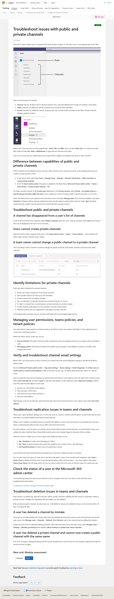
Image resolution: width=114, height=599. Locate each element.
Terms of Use (74, 595)
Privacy (44, 595)
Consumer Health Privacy (58, 595)
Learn (5, 13)
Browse (20, 13)
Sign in (109, 3)
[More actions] (110, 12)
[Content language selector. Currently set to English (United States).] (11, 590)
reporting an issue (75, 568)
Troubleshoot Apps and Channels (58, 13)
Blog (27, 595)
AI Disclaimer (6, 595)
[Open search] (104, 3)
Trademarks (84, 595)
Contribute (36, 595)
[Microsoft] (3, 2)
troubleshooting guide (36, 568)
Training (12, 13)
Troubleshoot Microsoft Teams (35, 13)
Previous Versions (18, 595)
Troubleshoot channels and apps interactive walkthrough (33, 486)
